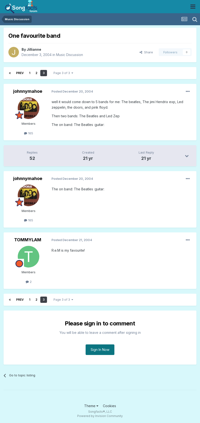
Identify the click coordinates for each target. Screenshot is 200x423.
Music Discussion (69, 55)
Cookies (109, 406)
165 (28, 133)
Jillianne (34, 49)
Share (146, 52)
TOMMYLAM (27, 239)
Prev (20, 73)
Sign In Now (100, 350)
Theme (91, 406)
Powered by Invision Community (100, 416)
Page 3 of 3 (63, 73)
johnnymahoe (27, 91)
